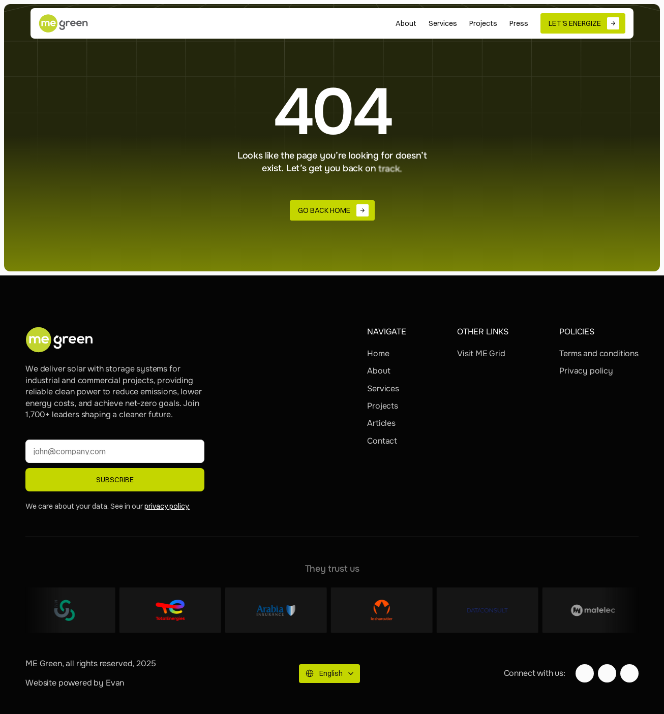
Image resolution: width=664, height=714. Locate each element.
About (378, 370)
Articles (381, 423)
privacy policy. (167, 506)
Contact (382, 441)
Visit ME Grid (481, 353)
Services (383, 388)
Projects (382, 405)
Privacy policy (586, 370)
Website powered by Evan (74, 682)
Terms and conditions (599, 353)
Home (378, 353)
